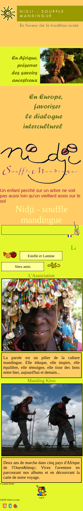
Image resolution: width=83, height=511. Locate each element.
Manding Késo (41, 380)
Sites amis (23, 267)
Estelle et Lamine (41, 256)
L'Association (41, 275)
